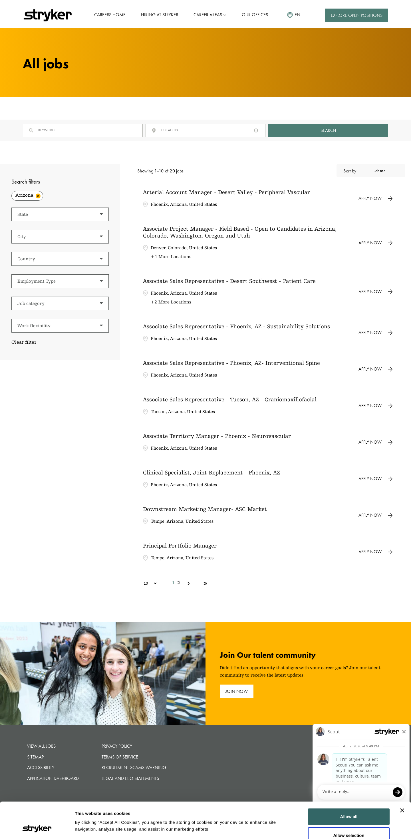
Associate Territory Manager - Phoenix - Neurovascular (217, 435)
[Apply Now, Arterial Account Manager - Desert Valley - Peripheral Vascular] (375, 198)
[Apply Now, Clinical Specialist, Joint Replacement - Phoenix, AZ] (375, 478)
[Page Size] (147, 583)
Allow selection (348, 801)
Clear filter (23, 343)
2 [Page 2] (178, 583)
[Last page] (205, 583)
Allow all (349, 782)
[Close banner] (402, 776)
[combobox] (204, 130)
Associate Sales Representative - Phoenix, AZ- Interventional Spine (231, 362)
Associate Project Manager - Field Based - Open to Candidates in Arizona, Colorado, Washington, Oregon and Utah (240, 232)
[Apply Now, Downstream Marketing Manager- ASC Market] (375, 515)
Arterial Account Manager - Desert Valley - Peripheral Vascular (226, 192)
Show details (370, 827)
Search (328, 130)
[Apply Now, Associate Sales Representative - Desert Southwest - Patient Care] (375, 291)
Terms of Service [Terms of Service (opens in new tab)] (120, 757)
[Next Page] (189, 583)
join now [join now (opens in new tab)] (236, 691)
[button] (256, 130)
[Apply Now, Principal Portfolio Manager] (375, 552)
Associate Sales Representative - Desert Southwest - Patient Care (229, 280)
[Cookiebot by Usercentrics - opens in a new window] (37, 828)
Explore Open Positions (356, 15)
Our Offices (255, 15)
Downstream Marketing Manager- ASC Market (205, 509)
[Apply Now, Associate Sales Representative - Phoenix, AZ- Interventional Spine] (375, 369)
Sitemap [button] (35, 757)
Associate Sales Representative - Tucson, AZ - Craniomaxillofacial (230, 399)
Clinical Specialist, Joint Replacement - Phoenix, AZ (211, 472)
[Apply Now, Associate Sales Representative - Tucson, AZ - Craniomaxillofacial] (375, 405)
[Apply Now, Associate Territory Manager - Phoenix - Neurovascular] (375, 442)
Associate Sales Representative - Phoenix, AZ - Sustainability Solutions (236, 326)
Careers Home (110, 15)
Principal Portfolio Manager (180, 545)
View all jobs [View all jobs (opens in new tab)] (41, 746)
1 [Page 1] (173, 583)
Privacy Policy (117, 746)
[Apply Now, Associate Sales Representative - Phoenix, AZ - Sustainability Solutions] (375, 332)
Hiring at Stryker (159, 15)
